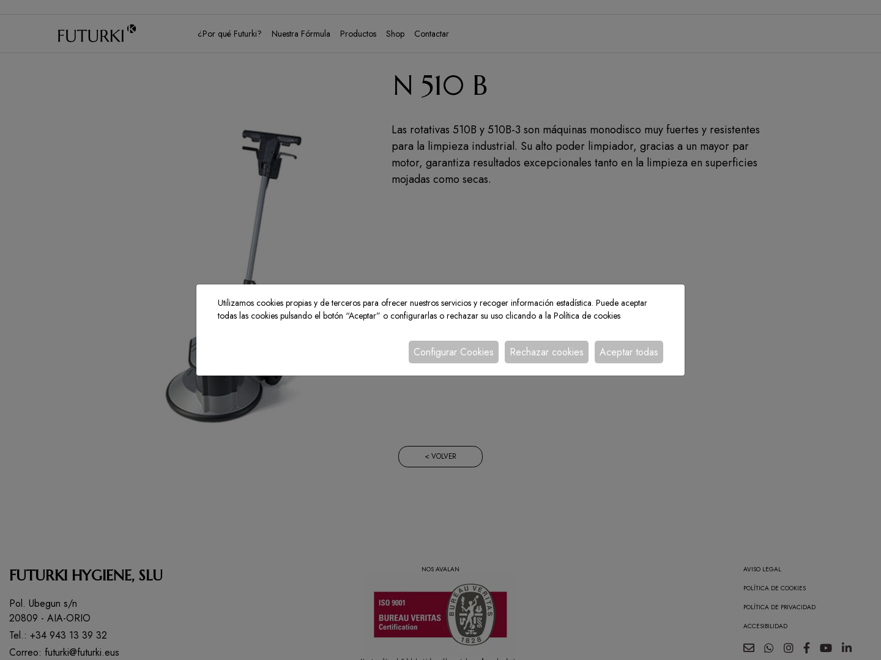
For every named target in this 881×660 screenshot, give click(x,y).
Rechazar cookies (547, 352)
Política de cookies (587, 316)
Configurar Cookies (454, 352)
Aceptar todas (629, 352)
